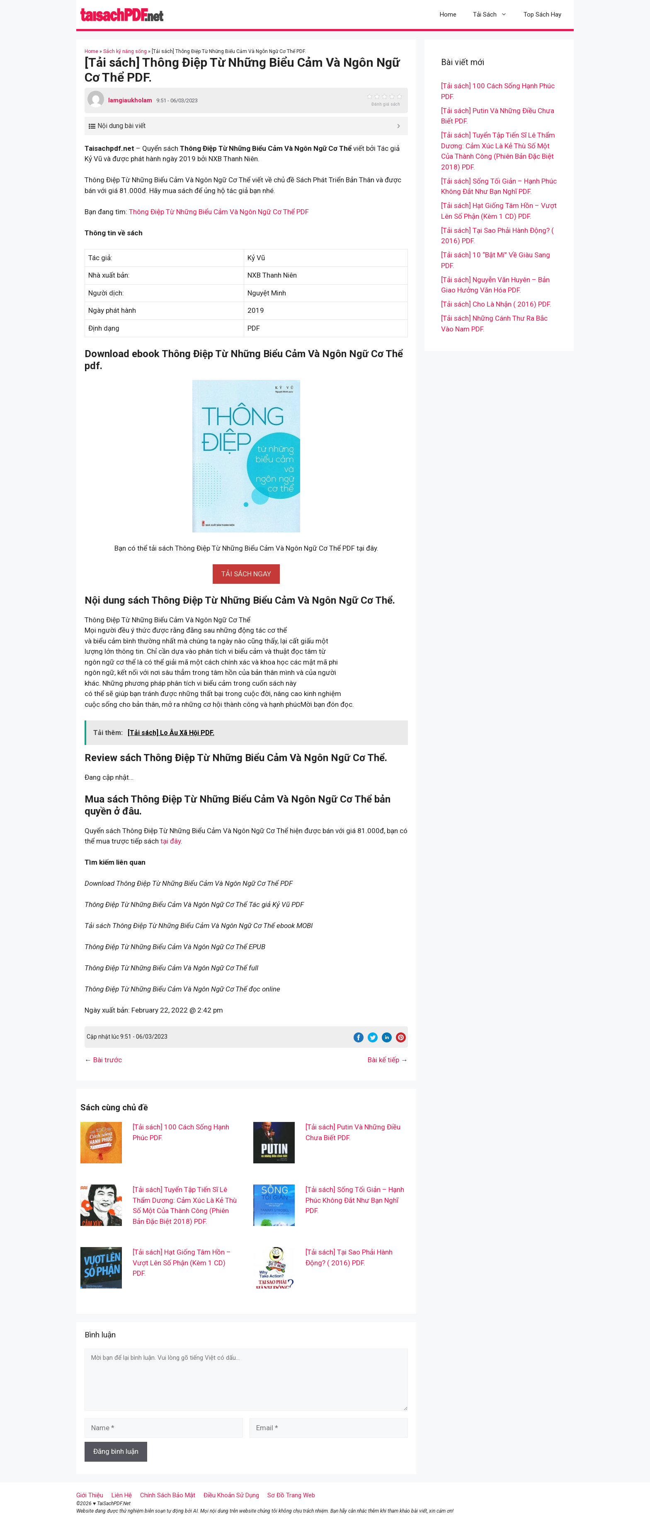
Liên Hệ (122, 1495)
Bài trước (107, 1060)
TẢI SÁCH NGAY (246, 574)
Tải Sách (494, 14)
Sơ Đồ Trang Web (291, 1495)
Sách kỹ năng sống (125, 51)
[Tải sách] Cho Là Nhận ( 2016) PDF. (496, 304)
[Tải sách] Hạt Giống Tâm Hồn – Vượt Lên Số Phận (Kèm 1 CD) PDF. (182, 1262)
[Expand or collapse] (398, 126)
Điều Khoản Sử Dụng (231, 1495)
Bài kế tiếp (383, 1060)
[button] (246, 574)
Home (448, 14)
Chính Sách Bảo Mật (167, 1495)
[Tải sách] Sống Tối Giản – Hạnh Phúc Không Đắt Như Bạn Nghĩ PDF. (355, 1200)
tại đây (170, 841)
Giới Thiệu (89, 1495)
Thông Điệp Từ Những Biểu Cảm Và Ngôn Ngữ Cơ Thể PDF (219, 212)
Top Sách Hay (542, 14)
